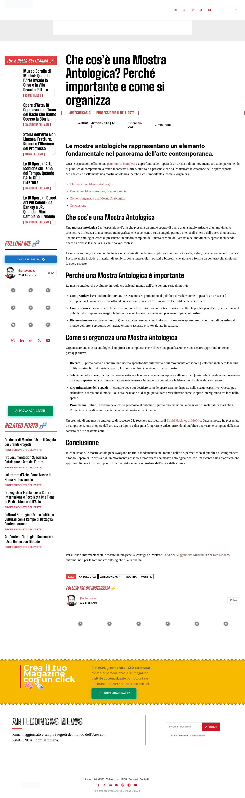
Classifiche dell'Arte (37, 124)
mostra (131, 576)
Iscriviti (211, 727)
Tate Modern (220, 555)
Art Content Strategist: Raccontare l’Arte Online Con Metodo (29, 540)
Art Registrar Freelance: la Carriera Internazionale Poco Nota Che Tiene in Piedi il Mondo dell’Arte (30, 498)
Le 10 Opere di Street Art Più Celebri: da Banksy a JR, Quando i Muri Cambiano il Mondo (40, 207)
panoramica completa (121, 163)
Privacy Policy (198, 736)
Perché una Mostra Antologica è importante (98, 191)
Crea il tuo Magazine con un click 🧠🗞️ (49, 676)
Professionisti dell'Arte (23, 450)
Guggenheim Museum (190, 555)
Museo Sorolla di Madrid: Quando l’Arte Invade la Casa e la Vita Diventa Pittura (37, 80)
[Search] (236, 10)
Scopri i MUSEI (33, 95)
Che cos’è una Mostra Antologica (92, 184)
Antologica (87, 576)
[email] (184, 727)
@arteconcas (26, 271)
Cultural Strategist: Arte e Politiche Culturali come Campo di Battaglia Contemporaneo (29, 520)
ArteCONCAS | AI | (103, 124)
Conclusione (78, 205)
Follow (50, 273)
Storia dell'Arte (34, 154)
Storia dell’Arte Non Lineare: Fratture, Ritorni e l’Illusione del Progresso (39, 141)
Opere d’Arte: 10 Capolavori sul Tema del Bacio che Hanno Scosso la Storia (39, 112)
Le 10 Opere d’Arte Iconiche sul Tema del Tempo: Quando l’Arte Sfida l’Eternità (38, 173)
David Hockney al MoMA (184, 420)
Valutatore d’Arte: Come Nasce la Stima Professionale (28, 478)
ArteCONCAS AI (80, 113)
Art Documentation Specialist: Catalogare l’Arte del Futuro (26, 460)
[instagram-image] (13, 290)
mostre (146, 576)
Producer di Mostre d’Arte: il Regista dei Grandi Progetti (30, 443)
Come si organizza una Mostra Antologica (97, 198)
